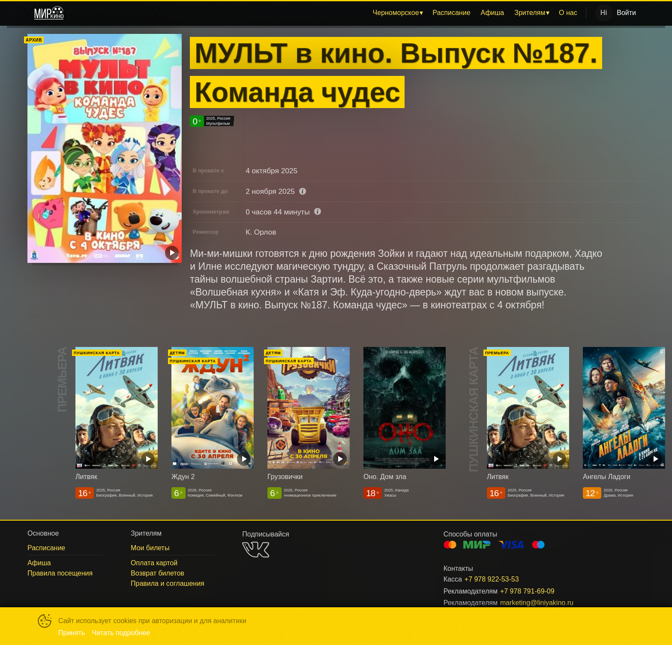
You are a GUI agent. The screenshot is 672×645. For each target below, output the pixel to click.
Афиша (492, 12)
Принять (71, 632)
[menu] (326, 13)
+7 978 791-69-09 (527, 591)
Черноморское (396, 12)
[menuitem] (398, 13)
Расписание (451, 12)
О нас (568, 12)
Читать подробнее (121, 632)
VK (255, 550)
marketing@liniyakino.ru (536, 602)
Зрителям (529, 12)
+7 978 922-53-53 (492, 579)
